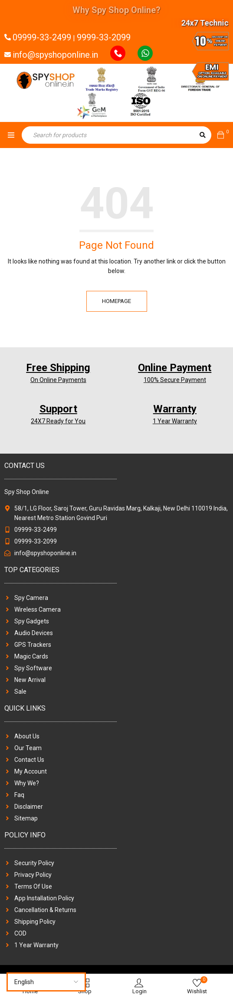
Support (58, 409)
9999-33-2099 (104, 37)
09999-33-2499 (42, 37)
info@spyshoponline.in (55, 54)
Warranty (175, 409)
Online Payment (174, 368)
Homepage (116, 301)
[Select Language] (46, 981)
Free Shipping (58, 368)
